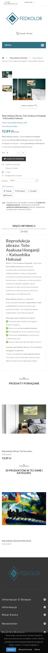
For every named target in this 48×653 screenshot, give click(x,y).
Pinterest (8, 195)
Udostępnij (20, 191)
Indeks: (4, 123)
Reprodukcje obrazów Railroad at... (17, 541)
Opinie (24, 231)
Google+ (32, 191)
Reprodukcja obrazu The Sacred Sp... (17, 451)
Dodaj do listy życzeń (13, 175)
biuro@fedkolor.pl (10, 4)
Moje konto (10, 614)
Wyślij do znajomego (13, 164)
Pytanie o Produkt (12, 168)
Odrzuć (37, 649)
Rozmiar (5, 181)
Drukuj (8, 172)
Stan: (4, 126)
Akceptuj (11, 650)
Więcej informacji (25, 649)
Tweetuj (8, 191)
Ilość (3, 153)
